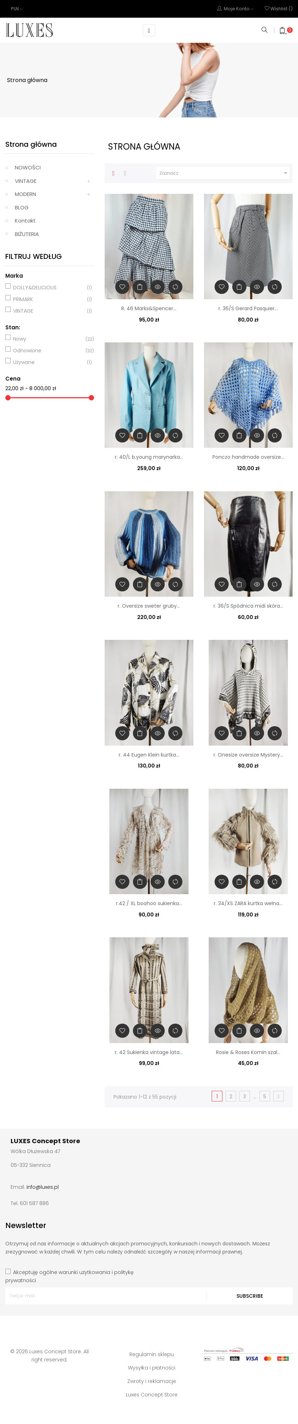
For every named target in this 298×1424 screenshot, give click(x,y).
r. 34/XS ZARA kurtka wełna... (248, 903)
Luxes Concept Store (151, 1394)
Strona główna (31, 144)
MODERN (25, 194)
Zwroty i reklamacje (151, 1380)
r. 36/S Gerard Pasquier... (248, 308)
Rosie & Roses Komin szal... (248, 1051)
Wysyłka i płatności (151, 1367)
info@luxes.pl (43, 1187)
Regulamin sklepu (151, 1354)
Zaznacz (224, 173)
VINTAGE (25, 180)
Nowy (48, 338)
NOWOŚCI (28, 167)
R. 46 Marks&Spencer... (148, 308)
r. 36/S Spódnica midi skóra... (248, 605)
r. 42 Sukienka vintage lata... (149, 1051)
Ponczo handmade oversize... (248, 457)
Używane (48, 362)
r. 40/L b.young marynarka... (149, 457)
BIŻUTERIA (27, 233)
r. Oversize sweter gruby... (149, 605)
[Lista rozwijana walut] (16, 9)
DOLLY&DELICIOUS (48, 287)
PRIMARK (48, 298)
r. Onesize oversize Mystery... (248, 754)
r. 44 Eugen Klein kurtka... (149, 754)
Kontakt (25, 220)
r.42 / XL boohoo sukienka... (149, 903)
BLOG (22, 207)
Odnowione (48, 350)
